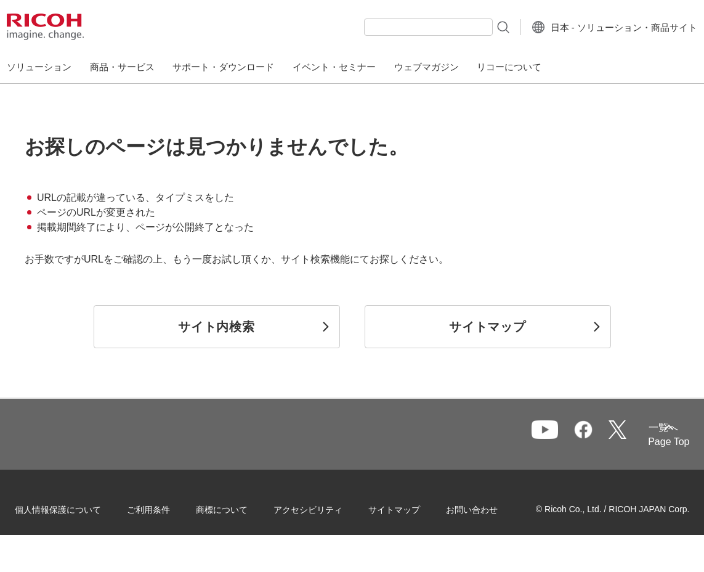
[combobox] (404, 27)
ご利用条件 (164, 507)
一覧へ (607, 435)
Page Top (652, 441)
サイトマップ (410, 507)
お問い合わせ (57, 534)
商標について (238, 507)
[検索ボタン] (478, 26)
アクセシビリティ (323, 507)
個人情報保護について (74, 507)
